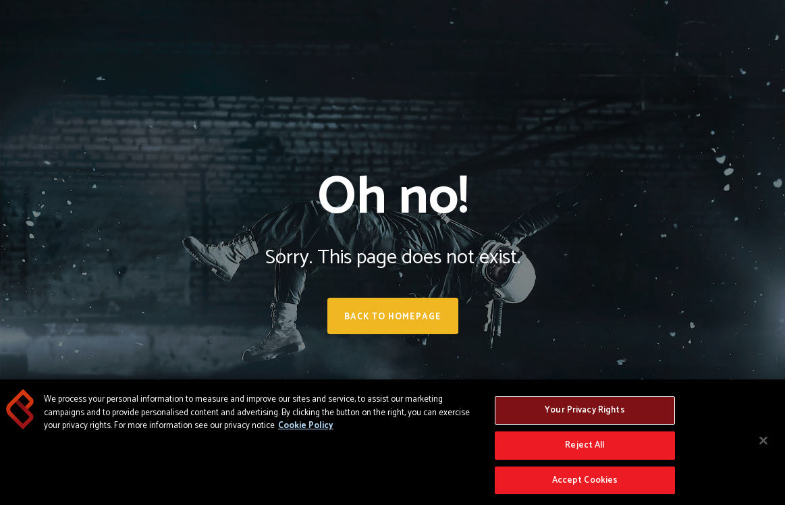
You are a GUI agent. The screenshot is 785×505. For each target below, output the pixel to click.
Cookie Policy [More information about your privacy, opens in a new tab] (305, 428)
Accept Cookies (585, 483)
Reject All (584, 448)
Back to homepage (392, 317)
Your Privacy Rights (584, 413)
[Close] (763, 443)
